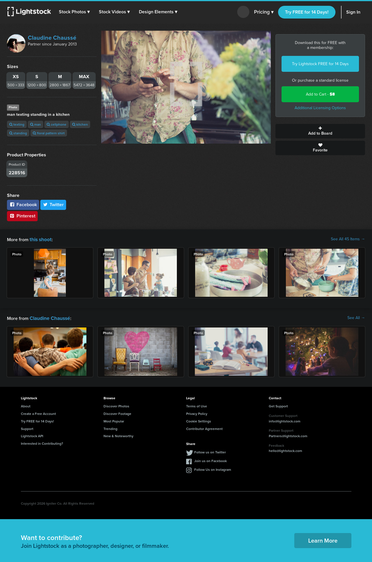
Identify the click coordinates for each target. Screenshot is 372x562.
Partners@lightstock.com (288, 434)
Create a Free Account (38, 412)
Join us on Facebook (210, 459)
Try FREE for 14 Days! (307, 12)
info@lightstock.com (284, 420)
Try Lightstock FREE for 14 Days (320, 64)
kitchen (80, 124)
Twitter (53, 204)
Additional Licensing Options (320, 108)
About (25, 404)
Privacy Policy (196, 412)
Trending (110, 427)
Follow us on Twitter (210, 450)
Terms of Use (196, 404)
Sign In (353, 12)
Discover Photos (116, 404)
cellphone (56, 124)
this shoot (40, 239)
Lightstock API (32, 434)
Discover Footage (117, 412)
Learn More (322, 539)
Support (27, 427)
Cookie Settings (198, 420)
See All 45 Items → (348, 239)
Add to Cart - (320, 94)
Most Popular (114, 420)
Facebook (23, 204)
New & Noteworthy (118, 434)
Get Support (278, 404)
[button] (75, 12)
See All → (356, 317)
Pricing (263, 12)
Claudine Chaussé (52, 37)
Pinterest (22, 216)
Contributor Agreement (204, 427)
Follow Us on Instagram (212, 468)
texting (16, 124)
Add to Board (320, 131)
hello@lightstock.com (285, 449)
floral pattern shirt (49, 133)
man (35, 124)
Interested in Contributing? (42, 442)
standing (18, 133)
